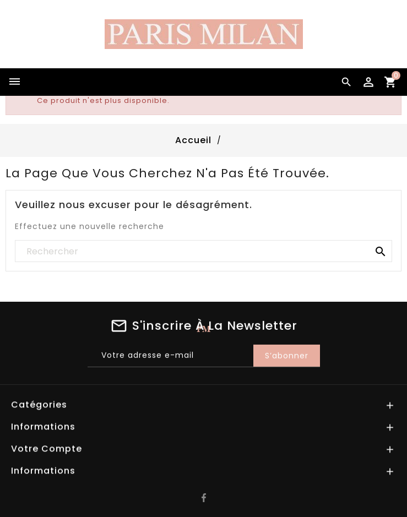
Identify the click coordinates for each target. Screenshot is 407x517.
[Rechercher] (203, 252)
